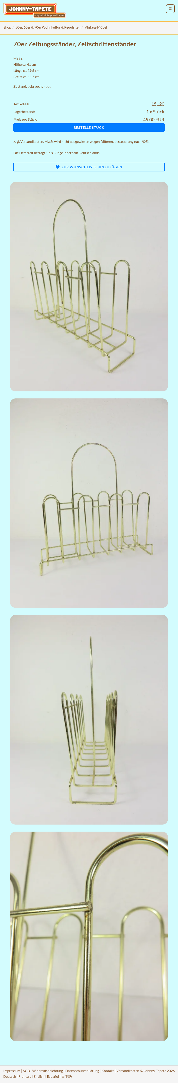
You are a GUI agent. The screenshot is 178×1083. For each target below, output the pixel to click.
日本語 (66, 1076)
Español (53, 1076)
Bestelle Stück (89, 127)
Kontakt (107, 1070)
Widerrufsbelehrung (47, 1070)
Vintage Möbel (96, 27)
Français (24, 1076)
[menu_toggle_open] (170, 8)
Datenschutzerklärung (82, 1070)
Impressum (11, 1070)
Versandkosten (31, 141)
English (39, 1076)
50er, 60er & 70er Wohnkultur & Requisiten (47, 27)
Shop (7, 27)
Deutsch (9, 1076)
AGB (26, 1070)
